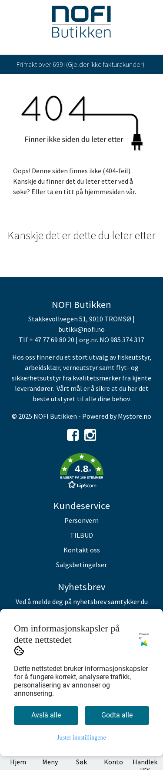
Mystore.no (134, 416)
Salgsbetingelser (81, 564)
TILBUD (81, 535)
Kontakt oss (81, 549)
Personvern (81, 520)
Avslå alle (46, 715)
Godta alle (117, 715)
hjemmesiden (104, 191)
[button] (81, 472)
